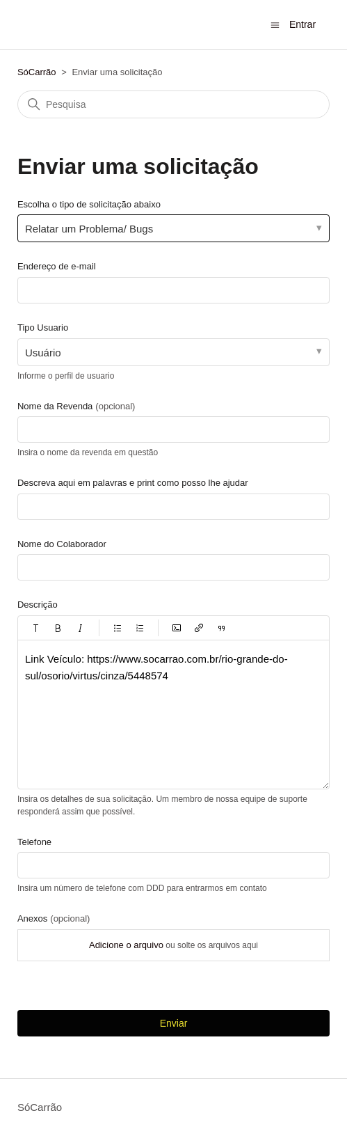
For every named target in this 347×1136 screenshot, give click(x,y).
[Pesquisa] (173, 104)
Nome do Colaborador (61, 544)
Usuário (43, 352)
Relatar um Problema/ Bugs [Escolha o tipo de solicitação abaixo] (89, 229)
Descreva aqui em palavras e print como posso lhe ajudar (132, 483)
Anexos (53, 918)
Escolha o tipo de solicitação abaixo (89, 204)
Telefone (34, 842)
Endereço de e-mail (56, 266)
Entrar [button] (302, 24)
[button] (36, 628)
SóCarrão (36, 72)
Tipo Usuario (42, 327)
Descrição (37, 604)
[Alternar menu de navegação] (275, 24)
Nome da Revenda (76, 406)
